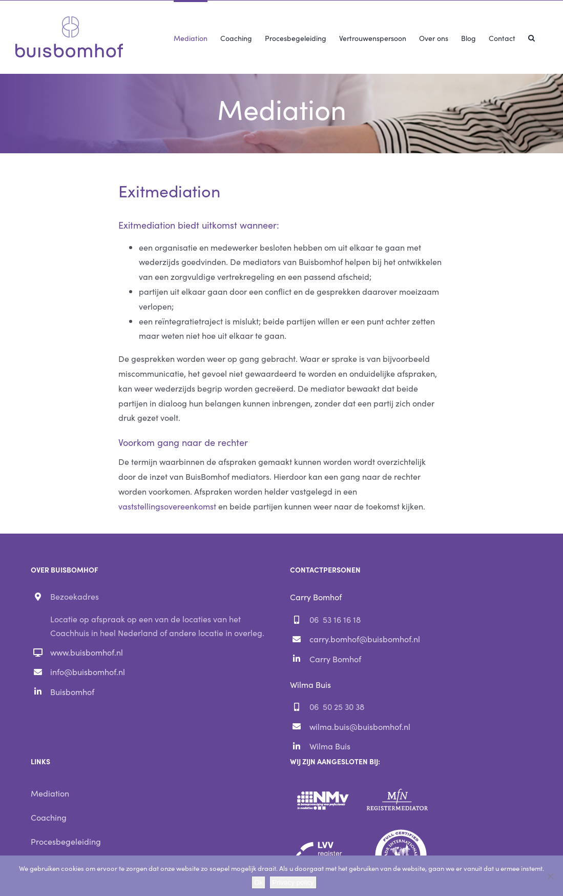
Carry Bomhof (335, 658)
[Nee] (550, 876)
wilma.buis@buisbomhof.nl (359, 726)
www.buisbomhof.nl (86, 652)
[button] (531, 37)
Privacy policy (293, 882)
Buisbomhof (72, 691)
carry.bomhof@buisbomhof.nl (364, 638)
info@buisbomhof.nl (87, 671)
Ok (258, 882)
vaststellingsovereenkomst (167, 506)
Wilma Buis (329, 745)
